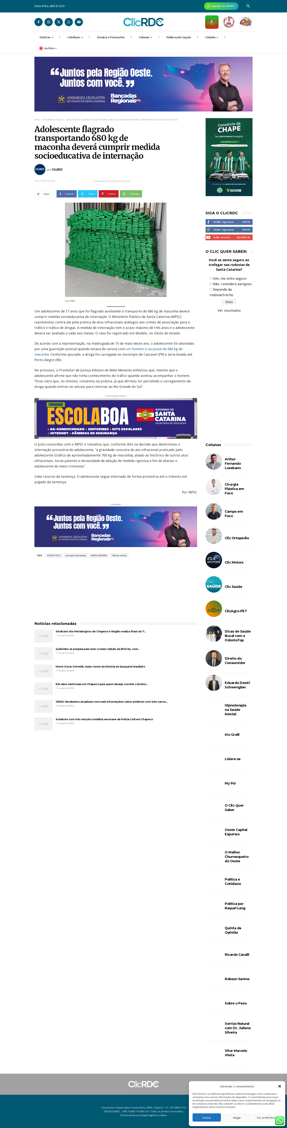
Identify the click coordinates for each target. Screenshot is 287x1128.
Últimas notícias (119, 555)
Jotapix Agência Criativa (154, 1115)
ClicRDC (57, 169)
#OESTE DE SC (54, 555)
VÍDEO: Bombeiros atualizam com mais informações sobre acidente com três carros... (112, 701)
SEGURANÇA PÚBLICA (53, 119)
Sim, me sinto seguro (229, 278)
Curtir (246, 222)
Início (37, 119)
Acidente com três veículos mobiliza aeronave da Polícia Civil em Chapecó (104, 719)
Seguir (246, 229)
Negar (237, 1117)
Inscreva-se (243, 237)
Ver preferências (267, 1117)
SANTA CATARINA (99, 555)
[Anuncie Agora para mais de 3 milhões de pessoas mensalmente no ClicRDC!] (221, 6)
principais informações (76, 555)
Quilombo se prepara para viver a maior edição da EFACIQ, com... (98, 649)
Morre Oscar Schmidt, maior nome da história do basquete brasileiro (100, 666)
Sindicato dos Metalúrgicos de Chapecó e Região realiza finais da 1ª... (101, 631)
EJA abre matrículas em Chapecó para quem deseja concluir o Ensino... (102, 684)
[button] (280, 1086)
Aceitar (206, 1117)
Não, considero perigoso (232, 284)
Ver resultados (229, 310)
